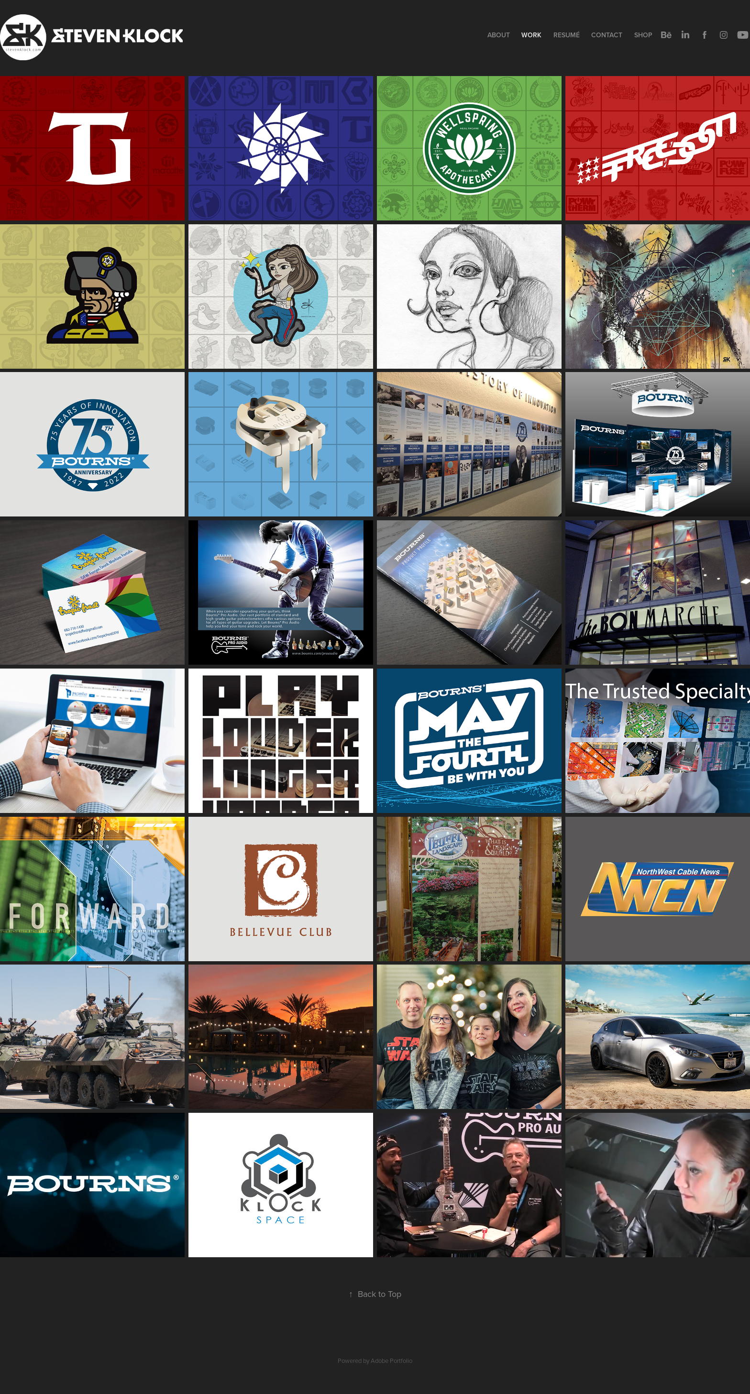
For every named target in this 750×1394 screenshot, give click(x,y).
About (498, 35)
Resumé (566, 35)
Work (531, 35)
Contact (606, 35)
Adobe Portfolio (391, 1360)
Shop (643, 35)
